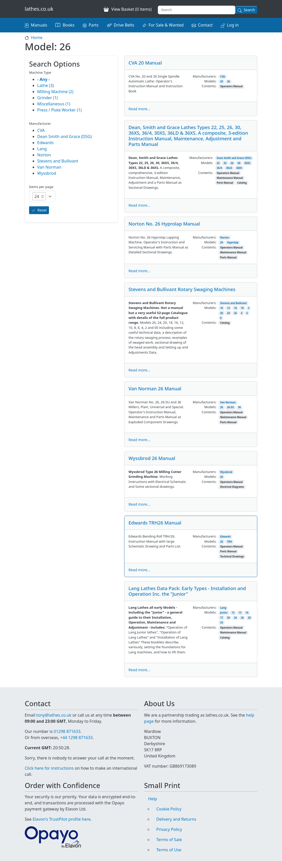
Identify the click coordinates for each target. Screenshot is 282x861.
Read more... (139, 108)
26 (228, 81)
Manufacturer (40, 123)
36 (239, 407)
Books (68, 25)
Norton (224, 237)
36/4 (219, 168)
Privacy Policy (169, 829)
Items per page (41, 186)
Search (249, 9)
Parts (94, 25)
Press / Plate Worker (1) (59, 110)
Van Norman (228, 402)
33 (221, 622)
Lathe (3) (45, 85)
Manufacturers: (204, 76)
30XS (247, 163)
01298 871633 (67, 731)
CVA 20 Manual (145, 62)
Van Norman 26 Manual (155, 388)
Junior (223, 612)
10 (221, 308)
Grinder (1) (47, 98)
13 (240, 612)
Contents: (209, 86)
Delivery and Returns (176, 819)
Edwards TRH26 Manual (155, 522)
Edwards (225, 536)
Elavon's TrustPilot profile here (62, 819)
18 (242, 308)
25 (225, 163)
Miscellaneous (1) (53, 104)
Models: (210, 81)
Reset (42, 210)
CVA (222, 76)
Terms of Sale (169, 839)
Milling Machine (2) (55, 91)
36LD (229, 168)
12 (228, 308)
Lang (223, 607)
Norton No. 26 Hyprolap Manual (164, 223)
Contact (205, 25)
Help (152, 799)
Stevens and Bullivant (233, 303)
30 (238, 163)
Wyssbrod (226, 472)
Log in (233, 25)
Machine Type (40, 72)
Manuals (39, 25)
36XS (239, 168)
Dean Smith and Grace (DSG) (234, 158)
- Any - (43, 79)
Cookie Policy (169, 809)
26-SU (230, 407)
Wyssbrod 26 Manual (152, 458)
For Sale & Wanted (166, 25)
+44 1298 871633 (76, 737)
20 (221, 81)
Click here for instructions (49, 768)
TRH (229, 541)
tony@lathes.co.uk (53, 715)
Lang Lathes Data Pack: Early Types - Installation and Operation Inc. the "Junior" (187, 591)
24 (228, 313)
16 (235, 308)
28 (249, 617)
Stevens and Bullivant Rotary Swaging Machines (182, 289)
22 (218, 163)
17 (221, 617)
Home (37, 37)
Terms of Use (168, 850)
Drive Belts (124, 25)
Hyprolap (232, 242)
